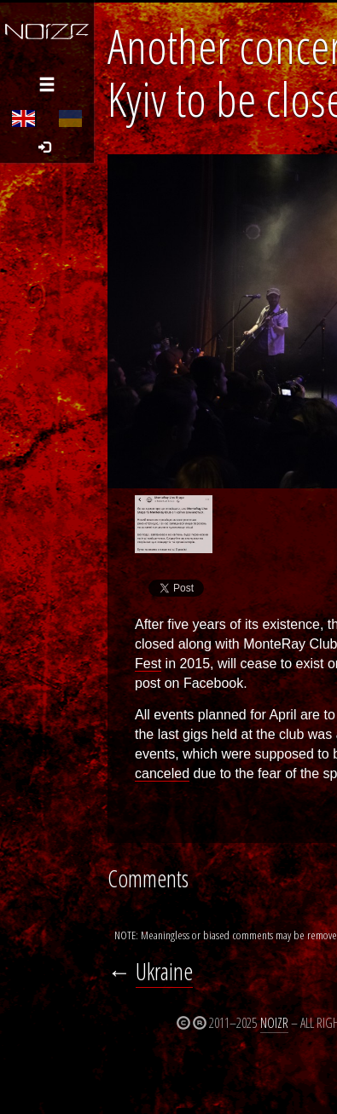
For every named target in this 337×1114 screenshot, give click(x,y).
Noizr (274, 1022)
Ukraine (164, 971)
